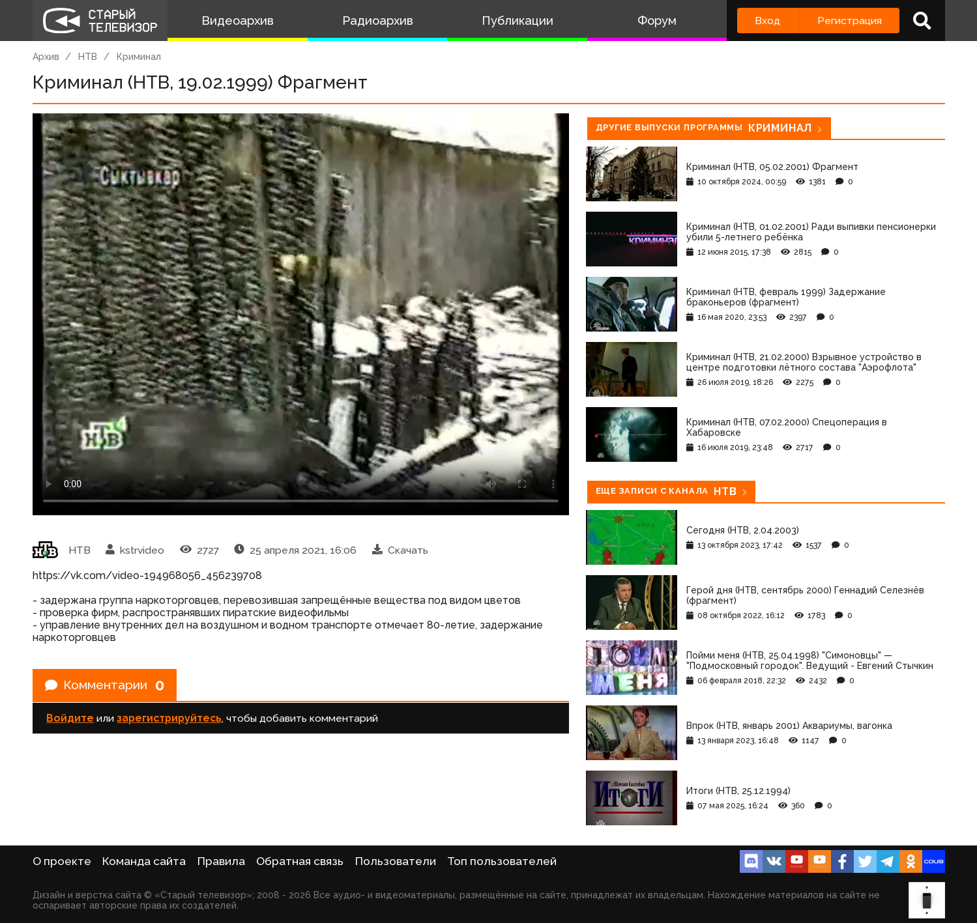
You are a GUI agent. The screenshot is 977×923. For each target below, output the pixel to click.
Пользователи (395, 861)
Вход (767, 20)
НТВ (87, 56)
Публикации (517, 20)
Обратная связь (299, 861)
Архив (46, 56)
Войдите (70, 719)
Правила (221, 861)
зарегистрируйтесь (169, 719)
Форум (657, 20)
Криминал (139, 56)
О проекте (62, 861)
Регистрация (849, 20)
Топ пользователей (502, 861)
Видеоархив (237, 20)
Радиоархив (377, 20)
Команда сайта (144, 861)
